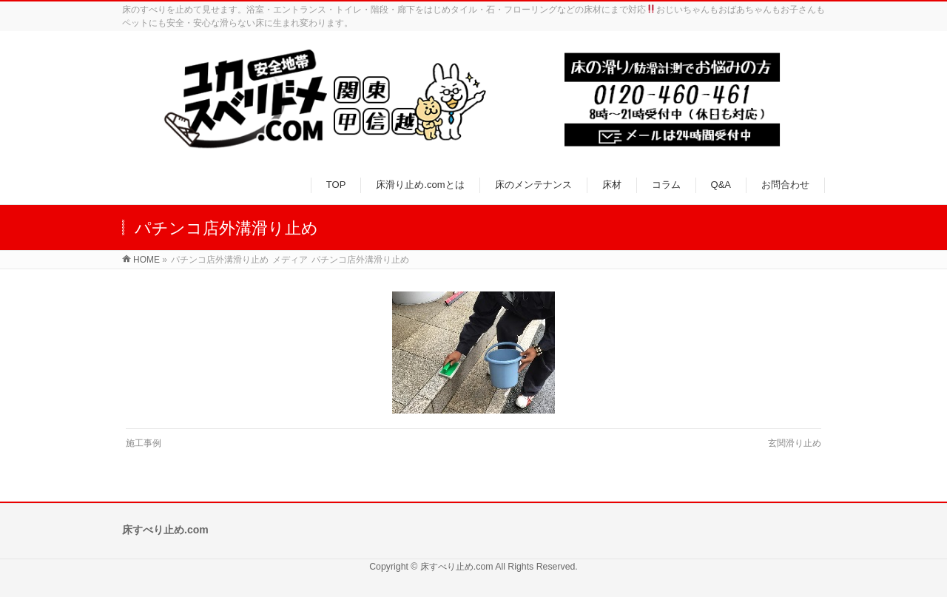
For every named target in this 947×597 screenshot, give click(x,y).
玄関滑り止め (794, 443)
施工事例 (143, 443)
